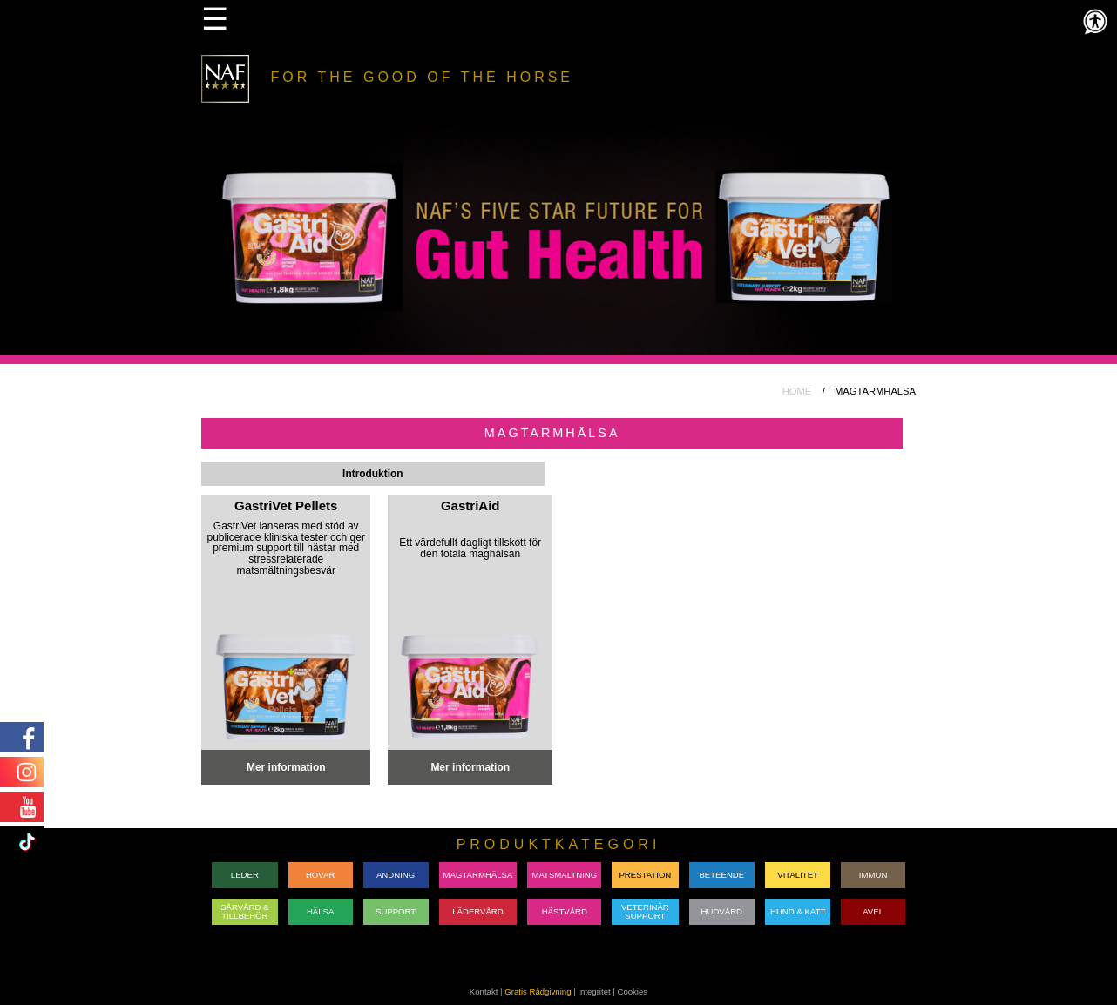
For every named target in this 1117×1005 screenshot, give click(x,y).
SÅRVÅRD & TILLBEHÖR (244, 911)
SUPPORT (396, 911)
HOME (797, 391)
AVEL (873, 911)
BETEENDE (721, 875)
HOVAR (320, 875)
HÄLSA (320, 911)
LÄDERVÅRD (477, 911)
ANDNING (395, 875)
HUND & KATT (797, 911)
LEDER (245, 875)
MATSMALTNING (564, 875)
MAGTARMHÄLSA (478, 875)
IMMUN (873, 875)
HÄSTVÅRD (564, 911)
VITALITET (797, 875)
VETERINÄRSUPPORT (645, 911)
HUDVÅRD (721, 911)
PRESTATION (645, 875)
